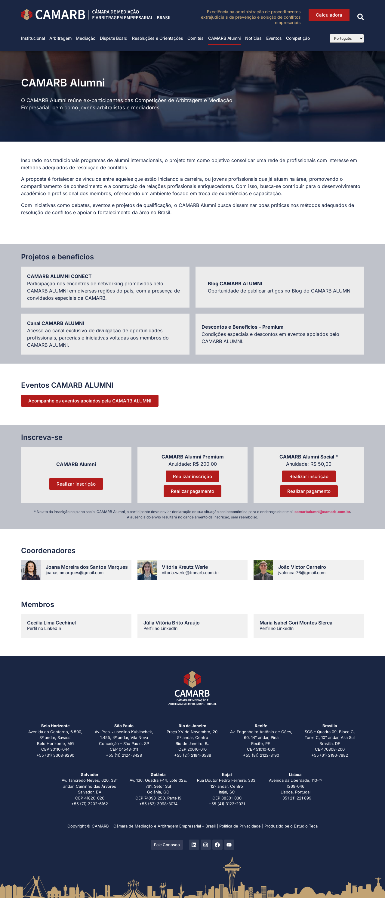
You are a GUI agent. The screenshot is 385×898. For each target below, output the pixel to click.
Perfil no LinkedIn (44, 628)
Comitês (195, 38)
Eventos (274, 38)
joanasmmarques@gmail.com (74, 572)
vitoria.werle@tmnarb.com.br (190, 572)
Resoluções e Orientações (157, 38)
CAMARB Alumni (224, 38)
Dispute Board (114, 38)
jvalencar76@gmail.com (301, 572)
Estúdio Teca (306, 826)
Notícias (253, 38)
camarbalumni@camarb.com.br (322, 511)
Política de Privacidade (240, 826)
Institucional (33, 38)
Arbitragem (60, 38)
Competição (298, 38)
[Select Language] (347, 38)
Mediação (85, 38)
